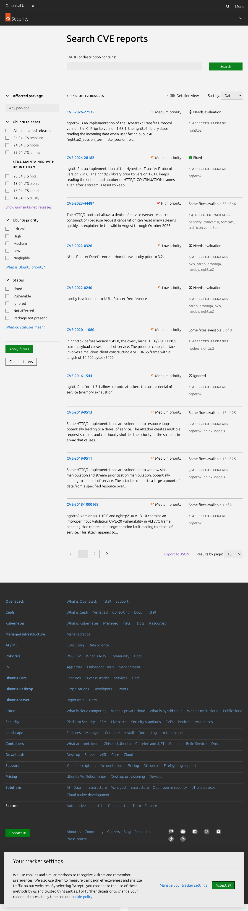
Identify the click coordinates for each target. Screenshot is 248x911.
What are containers (83, 744)
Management (129, 667)
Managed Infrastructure (130, 787)
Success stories (97, 678)
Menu (239, 6)
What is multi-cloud (202, 711)
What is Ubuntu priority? (25, 267)
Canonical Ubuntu (19, 5)
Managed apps (78, 634)
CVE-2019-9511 (79, 458)
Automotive (76, 806)
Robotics (12, 656)
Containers (14, 744)
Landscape (14, 733)
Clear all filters (21, 361)
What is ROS (96, 656)
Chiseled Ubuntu (117, 744)
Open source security (170, 787)
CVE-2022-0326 (79, 246)
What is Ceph (77, 612)
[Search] (227, 6)
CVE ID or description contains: (91, 57)
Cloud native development (88, 795)
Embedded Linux (100, 667)
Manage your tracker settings (183, 885)
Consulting (121, 612)
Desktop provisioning (128, 776)
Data (77, 787)
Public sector (118, 806)
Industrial (96, 806)
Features (74, 678)
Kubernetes (15, 623)
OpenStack (14, 601)
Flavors (122, 689)
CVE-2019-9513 (79, 412)
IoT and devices (203, 787)
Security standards (146, 722)
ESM (103, 722)
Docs (138, 612)
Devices (155, 776)
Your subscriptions (81, 765)
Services (120, 678)
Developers (103, 689)
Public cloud (232, 711)
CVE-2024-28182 (80, 158)
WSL (103, 754)
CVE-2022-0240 (79, 288)
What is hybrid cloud (166, 711)
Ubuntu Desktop (19, 689)
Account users (112, 765)
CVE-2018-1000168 (82, 504)
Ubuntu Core (16, 678)
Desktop (73, 754)
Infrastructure (96, 787)
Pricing (133, 765)
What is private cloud (128, 711)
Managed (100, 612)
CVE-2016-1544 (79, 376)
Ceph (9, 612)
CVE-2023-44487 (80, 203)
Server (90, 754)
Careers (113, 832)
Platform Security (81, 722)
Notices (184, 722)
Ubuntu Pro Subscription (86, 776)
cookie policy (82, 897)
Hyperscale (75, 700)
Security (12, 722)
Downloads (14, 754)
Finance (151, 806)
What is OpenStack (82, 601)
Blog (127, 832)
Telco (137, 806)
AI (68, 787)
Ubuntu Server (17, 700)
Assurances (204, 722)
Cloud (10, 711)
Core (115, 754)
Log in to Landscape (167, 733)
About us (74, 832)
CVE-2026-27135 (80, 112)
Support (122, 601)
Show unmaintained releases (28, 207)
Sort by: (214, 96)
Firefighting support (180, 765)
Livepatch (119, 722)
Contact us (17, 833)
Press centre (77, 839)
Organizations (78, 689)
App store (74, 667)
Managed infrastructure (25, 634)
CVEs (169, 722)
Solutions (13, 787)
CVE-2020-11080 (80, 330)
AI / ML (11, 645)
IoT (8, 667)
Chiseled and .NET (149, 744)
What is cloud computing (87, 711)
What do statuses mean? (25, 327)
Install (106, 601)
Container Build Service (188, 744)
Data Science (99, 645)
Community (119, 656)
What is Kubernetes (83, 623)
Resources (157, 623)
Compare (112, 733)
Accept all (223, 885)
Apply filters (19, 349)
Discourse (151, 765)
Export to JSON (176, 554)
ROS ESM (74, 656)
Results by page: (209, 554)
